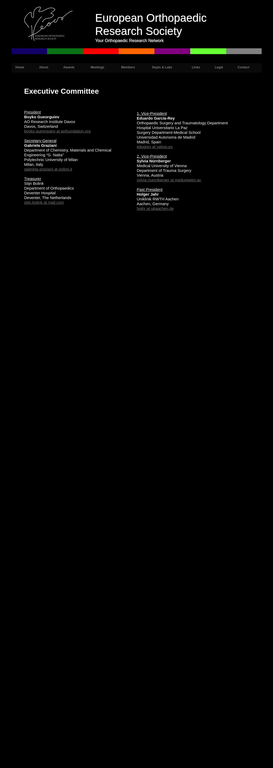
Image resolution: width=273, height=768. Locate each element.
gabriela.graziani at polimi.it (48, 169)
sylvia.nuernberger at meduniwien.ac (169, 180)
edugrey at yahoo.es (155, 146)
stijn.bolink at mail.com (44, 202)
